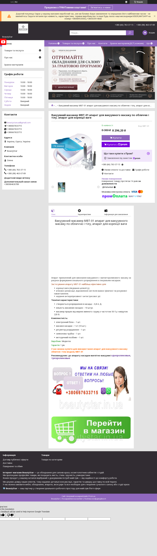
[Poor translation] (10, 515)
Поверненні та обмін (13, 466)
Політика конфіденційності (95, 499)
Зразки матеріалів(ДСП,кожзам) (127, 43)
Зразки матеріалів (13, 64)
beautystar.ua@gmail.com (19, 122)
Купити (117, 137)
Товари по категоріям (51, 459)
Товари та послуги (72, 43)
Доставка (7, 463)
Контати (102, 43)
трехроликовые (60, 358)
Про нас (91, 43)
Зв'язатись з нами (100, 7)
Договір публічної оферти (15, 459)
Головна (52, 43)
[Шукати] (130, 32)
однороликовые (120, 355)
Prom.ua (92, 496)
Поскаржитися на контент (72, 499)
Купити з (117, 144)
